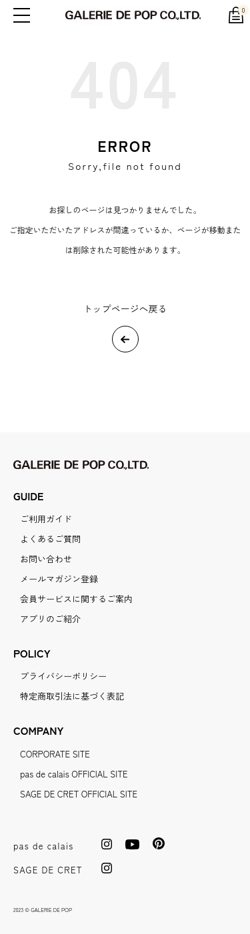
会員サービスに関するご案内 (76, 598)
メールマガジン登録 (59, 578)
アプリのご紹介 (50, 618)
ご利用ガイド (46, 518)
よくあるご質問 (50, 538)
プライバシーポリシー (63, 676)
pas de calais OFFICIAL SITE (73, 773)
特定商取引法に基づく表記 (72, 696)
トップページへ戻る (125, 308)
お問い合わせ (46, 558)
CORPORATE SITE (55, 753)
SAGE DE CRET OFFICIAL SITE (78, 793)
